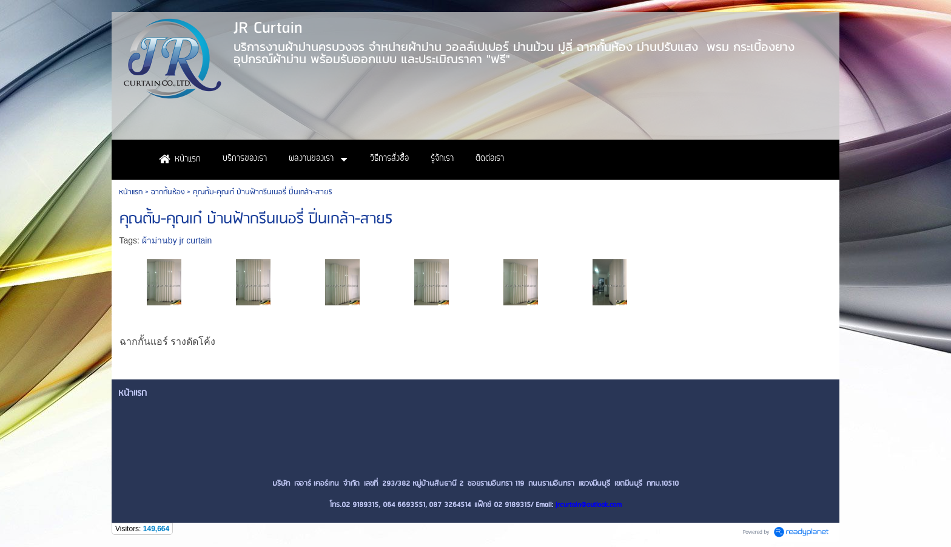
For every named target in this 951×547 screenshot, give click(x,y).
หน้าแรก (131, 192)
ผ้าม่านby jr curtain (177, 240)
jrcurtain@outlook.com (589, 504)
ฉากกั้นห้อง (167, 192)
